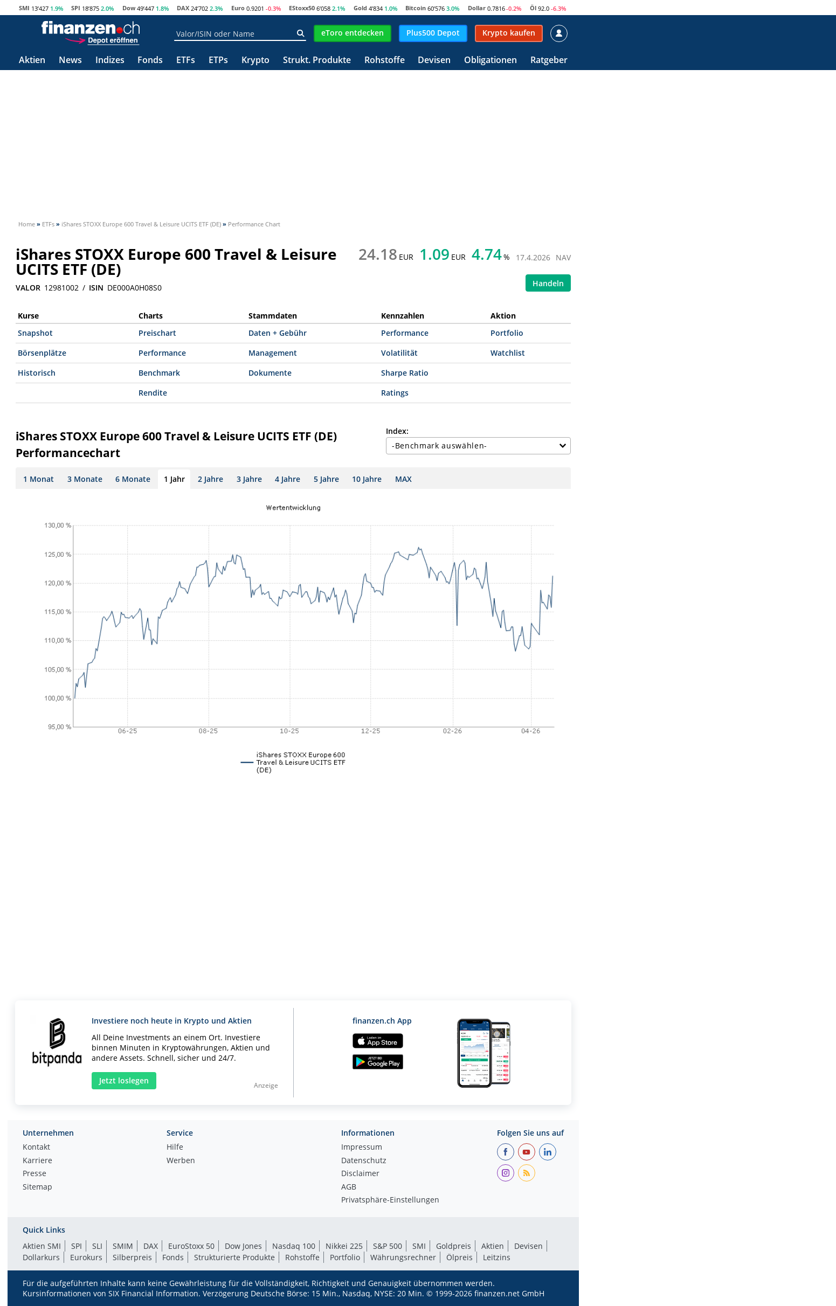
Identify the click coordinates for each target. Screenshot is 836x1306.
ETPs (218, 61)
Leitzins (496, 1257)
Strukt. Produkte (317, 61)
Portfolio (506, 333)
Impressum (361, 1147)
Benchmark (159, 373)
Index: (397, 431)
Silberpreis (132, 1257)
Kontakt (36, 1147)
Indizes (110, 61)
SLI (97, 1246)
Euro (238, 8)
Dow (128, 8)
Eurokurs (86, 1257)
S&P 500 (387, 1246)
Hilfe (175, 1147)
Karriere (37, 1161)
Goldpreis (453, 1246)
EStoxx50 (302, 8)
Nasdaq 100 (293, 1246)
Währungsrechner (403, 1257)
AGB (348, 1187)
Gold (360, 8)
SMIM (123, 1246)
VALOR (28, 288)
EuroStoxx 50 (191, 1246)
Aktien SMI (42, 1246)
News (70, 61)
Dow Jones (243, 1246)
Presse (34, 1174)
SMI (24, 8)
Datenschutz (363, 1161)
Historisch (37, 373)
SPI (75, 8)
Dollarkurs (41, 1257)
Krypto (255, 61)
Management (272, 353)
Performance (405, 333)
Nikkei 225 (344, 1246)
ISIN (96, 288)
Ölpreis (459, 1257)
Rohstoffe (384, 61)
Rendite (153, 393)
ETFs (185, 61)
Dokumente (270, 373)
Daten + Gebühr (277, 333)
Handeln (548, 283)
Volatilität (399, 353)
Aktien (32, 61)
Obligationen (490, 61)
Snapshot (35, 333)
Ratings (395, 393)
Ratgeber (549, 61)
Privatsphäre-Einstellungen (390, 1200)
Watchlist (507, 353)
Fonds (150, 61)
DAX (183, 8)
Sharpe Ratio (405, 373)
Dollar (477, 8)
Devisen (434, 61)
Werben (181, 1161)
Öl (533, 8)
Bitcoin (415, 8)
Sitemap (37, 1187)
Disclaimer (360, 1174)
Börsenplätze (42, 353)
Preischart (157, 333)
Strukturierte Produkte (234, 1257)
